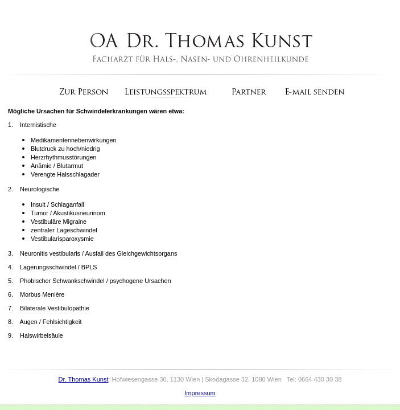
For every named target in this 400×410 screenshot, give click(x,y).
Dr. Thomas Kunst (84, 379)
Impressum (199, 393)
